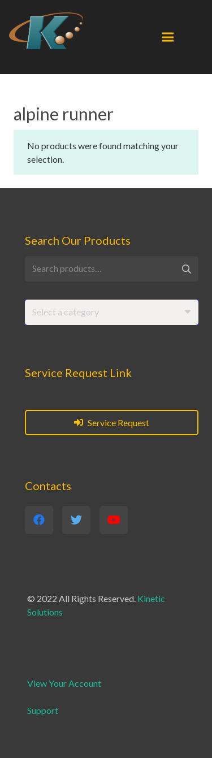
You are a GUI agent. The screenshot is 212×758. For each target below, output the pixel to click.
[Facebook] (39, 520)
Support (42, 710)
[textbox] (65, 311)
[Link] (46, 30)
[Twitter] (76, 520)
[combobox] (111, 312)
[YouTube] (113, 520)
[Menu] (168, 37)
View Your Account (64, 683)
